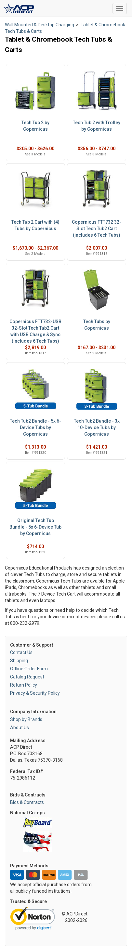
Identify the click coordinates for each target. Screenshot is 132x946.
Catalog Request (27, 676)
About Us (19, 727)
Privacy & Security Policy (35, 693)
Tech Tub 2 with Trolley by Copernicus (96, 126)
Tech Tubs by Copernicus (96, 325)
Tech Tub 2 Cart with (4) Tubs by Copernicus (35, 225)
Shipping (19, 660)
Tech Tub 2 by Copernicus (35, 126)
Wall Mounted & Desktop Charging (39, 24)
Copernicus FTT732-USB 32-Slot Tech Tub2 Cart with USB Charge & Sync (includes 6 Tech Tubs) (35, 331)
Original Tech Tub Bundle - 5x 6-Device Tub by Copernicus (35, 527)
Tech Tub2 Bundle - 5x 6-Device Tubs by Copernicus (35, 427)
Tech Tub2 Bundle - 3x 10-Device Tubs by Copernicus (97, 427)
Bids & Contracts (27, 802)
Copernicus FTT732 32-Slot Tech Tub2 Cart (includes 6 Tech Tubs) (96, 228)
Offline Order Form (29, 668)
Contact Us (21, 652)
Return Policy (23, 685)
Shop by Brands (26, 719)
